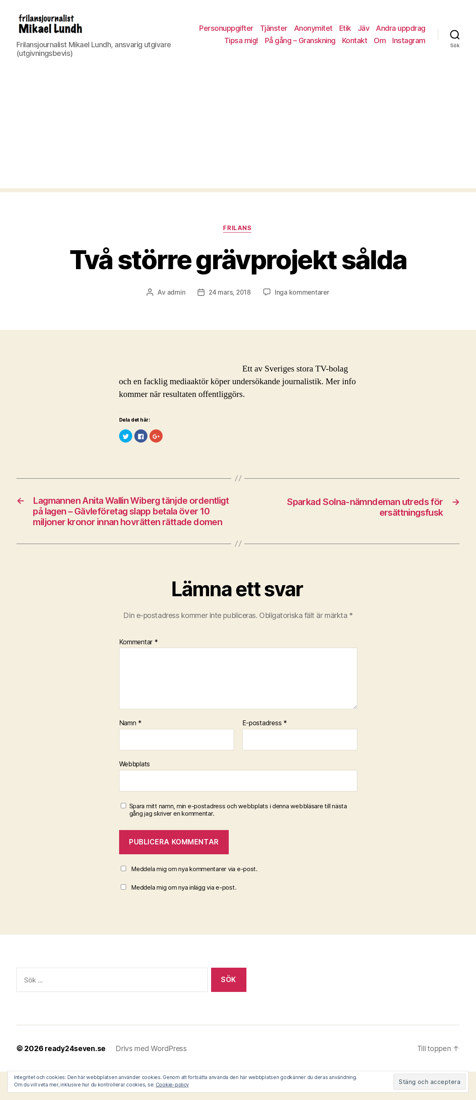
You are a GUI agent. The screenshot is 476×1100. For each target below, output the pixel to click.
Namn (130, 752)
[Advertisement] (238, 143)
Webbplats (134, 793)
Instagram (408, 52)
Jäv (419, 28)
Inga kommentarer (302, 305)
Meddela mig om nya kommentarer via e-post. (194, 897)
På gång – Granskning (339, 40)
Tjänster (329, 28)
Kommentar (138, 670)
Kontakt (394, 40)
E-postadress (264, 752)
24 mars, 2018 (229, 305)
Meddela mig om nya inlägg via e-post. (183, 916)
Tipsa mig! (281, 40)
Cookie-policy (172, 1085)
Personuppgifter (282, 28)
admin (175, 305)
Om (419, 40)
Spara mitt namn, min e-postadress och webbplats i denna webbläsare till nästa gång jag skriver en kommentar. (238, 838)
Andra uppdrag (233, 40)
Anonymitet (369, 28)
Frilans (238, 241)
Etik (401, 28)
